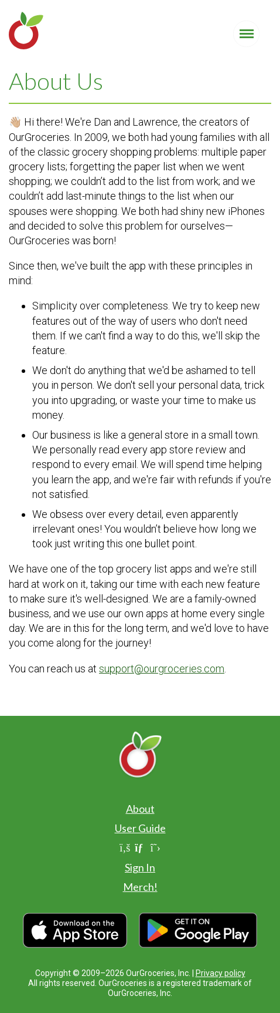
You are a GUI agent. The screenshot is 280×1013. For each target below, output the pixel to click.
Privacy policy (220, 973)
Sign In (140, 867)
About (140, 808)
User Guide (140, 828)
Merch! (140, 886)
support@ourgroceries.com (161, 668)
